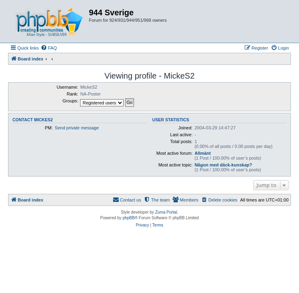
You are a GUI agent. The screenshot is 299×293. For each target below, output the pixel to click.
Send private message (77, 127)
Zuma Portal (166, 212)
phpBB (129, 218)
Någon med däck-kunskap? (223, 164)
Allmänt (202, 153)
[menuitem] (49, 48)
